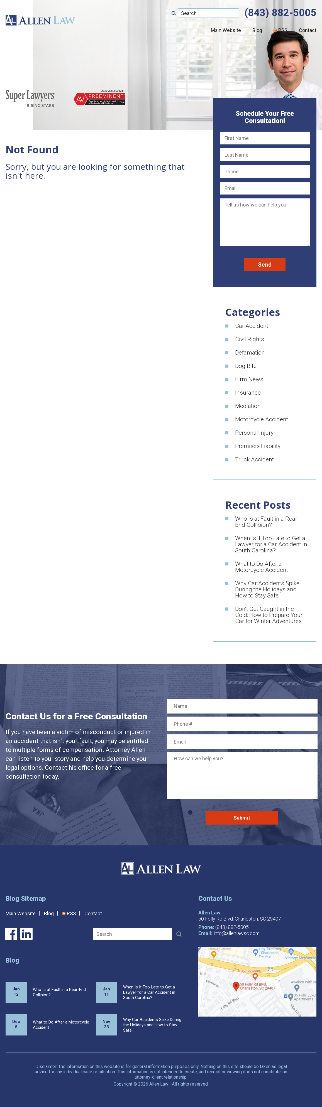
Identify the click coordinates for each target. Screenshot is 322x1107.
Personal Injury (254, 432)
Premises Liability (257, 446)
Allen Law (40, 20)
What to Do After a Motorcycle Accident (261, 566)
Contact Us (215, 898)
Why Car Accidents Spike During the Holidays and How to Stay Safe (267, 589)
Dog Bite (246, 366)
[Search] (208, 13)
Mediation (248, 406)
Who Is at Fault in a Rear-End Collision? (267, 521)
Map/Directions (257, 982)
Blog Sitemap (26, 898)
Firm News (249, 379)
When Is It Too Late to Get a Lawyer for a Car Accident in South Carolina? (271, 544)
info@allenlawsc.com (237, 933)
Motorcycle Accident (261, 419)
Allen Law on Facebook (11, 934)
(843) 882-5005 (280, 13)
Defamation (250, 352)
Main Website (226, 30)
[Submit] (173, 13)
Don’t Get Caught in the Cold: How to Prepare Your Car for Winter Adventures (269, 615)
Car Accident (251, 326)
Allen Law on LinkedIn (26, 934)
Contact (307, 30)
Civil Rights (249, 339)
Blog (257, 30)
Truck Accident (254, 459)
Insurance (248, 392)
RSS (280, 30)
